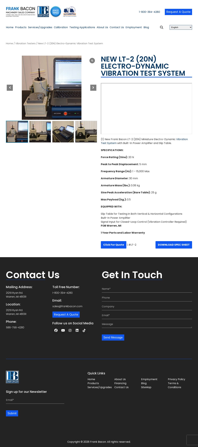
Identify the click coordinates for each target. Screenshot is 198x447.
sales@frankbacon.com (67, 306)
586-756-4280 (15, 327)
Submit (12, 413)
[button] (93, 88)
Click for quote (113, 245)
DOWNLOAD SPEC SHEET (174, 245)
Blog (146, 27)
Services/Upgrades (40, 27)
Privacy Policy (176, 379)
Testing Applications (82, 27)
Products (20, 27)
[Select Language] (181, 27)
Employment (134, 27)
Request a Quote (177, 12)
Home (9, 27)
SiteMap (146, 387)
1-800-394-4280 (141, 12)
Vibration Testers (25, 43)
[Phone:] (147, 297)
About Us (102, 27)
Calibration (61, 27)
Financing (120, 383)
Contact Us (117, 27)
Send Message (114, 337)
